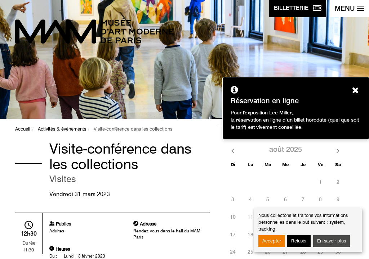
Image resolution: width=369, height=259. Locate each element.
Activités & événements (62, 129)
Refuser (299, 241)
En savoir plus (331, 241)
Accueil (22, 129)
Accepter (271, 241)
